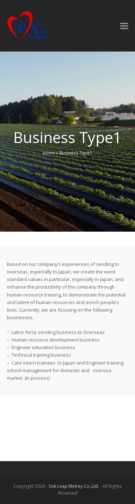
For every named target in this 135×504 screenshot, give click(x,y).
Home (49, 153)
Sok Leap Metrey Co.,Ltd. (74, 486)
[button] (124, 26)
